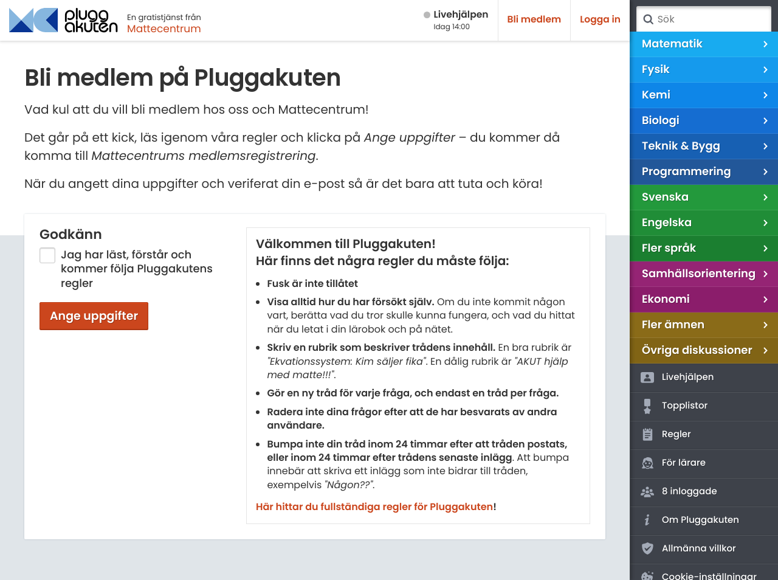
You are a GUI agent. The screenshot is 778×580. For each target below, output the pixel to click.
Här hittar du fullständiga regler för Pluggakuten (374, 507)
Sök (648, 19)
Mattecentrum (164, 28)
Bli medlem (535, 19)
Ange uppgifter (94, 316)
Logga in (600, 19)
